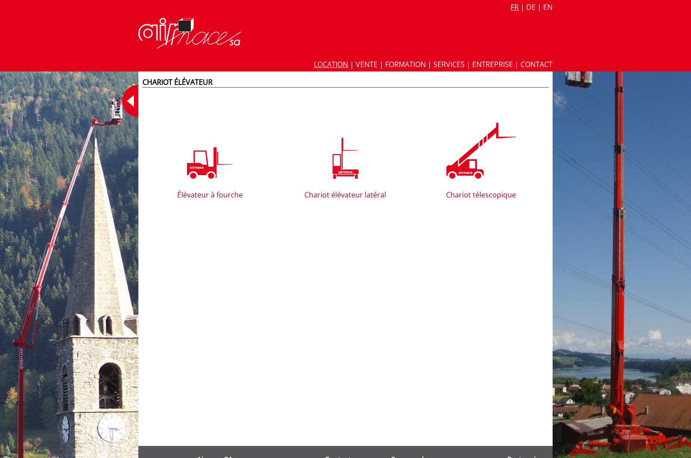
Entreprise (492, 64)
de (531, 7)
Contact (536, 64)
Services (449, 64)
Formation (405, 64)
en (548, 7)
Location (331, 64)
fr (515, 7)
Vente (367, 64)
